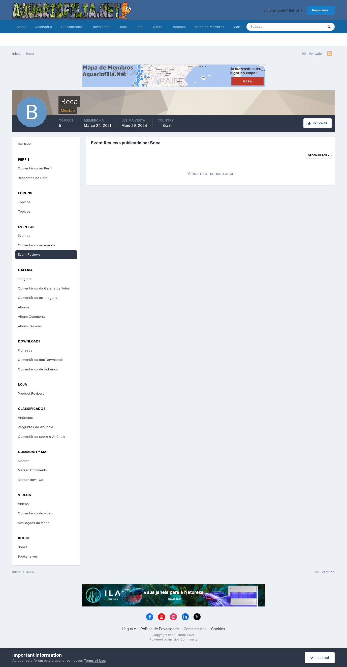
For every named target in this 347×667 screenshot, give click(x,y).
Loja (139, 27)
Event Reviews (29, 254)
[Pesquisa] (268, 27)
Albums (23, 307)
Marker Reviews (30, 480)
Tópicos (24, 202)
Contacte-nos (195, 629)
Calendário (43, 27)
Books (22, 547)
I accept (319, 657)
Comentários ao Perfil (35, 168)
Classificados (72, 27)
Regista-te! (320, 10)
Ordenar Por (318, 155)
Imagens (24, 279)
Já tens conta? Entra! (283, 10)
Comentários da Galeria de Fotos (44, 288)
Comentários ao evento (36, 245)
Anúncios (25, 418)
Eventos (24, 236)
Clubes (157, 27)
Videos (23, 504)
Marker (23, 461)
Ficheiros (25, 350)
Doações (179, 27)
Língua (129, 629)
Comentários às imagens (37, 298)
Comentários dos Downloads (41, 360)
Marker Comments (32, 470)
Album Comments (32, 316)
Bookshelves (28, 556)
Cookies (218, 629)
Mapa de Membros (209, 27)
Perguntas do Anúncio (35, 427)
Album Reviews (30, 326)
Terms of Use (94, 660)
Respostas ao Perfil (33, 178)
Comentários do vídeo (35, 513)
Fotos (122, 27)
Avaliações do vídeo (34, 523)
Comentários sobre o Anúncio (41, 436)
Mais (237, 27)
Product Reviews (31, 393)
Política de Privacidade (160, 629)
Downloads (100, 27)
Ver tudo (24, 144)
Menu (21, 27)
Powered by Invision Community (173, 639)
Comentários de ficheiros (38, 369)
